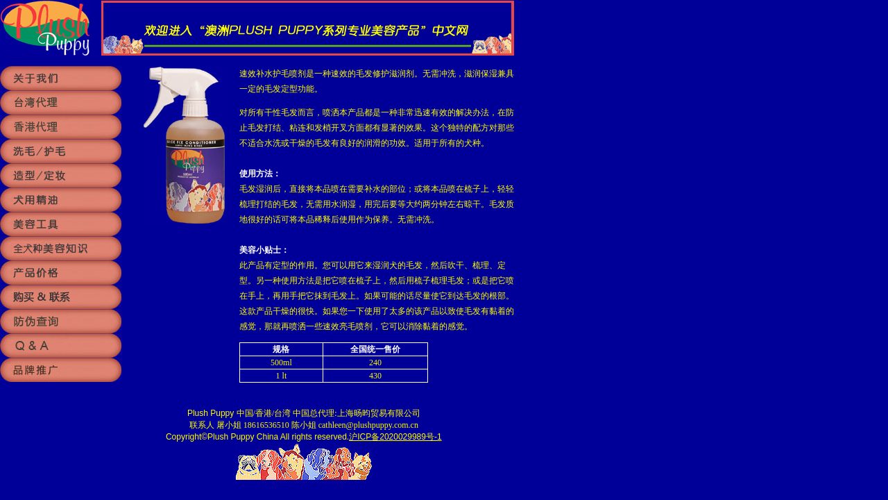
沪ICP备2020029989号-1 (395, 437)
